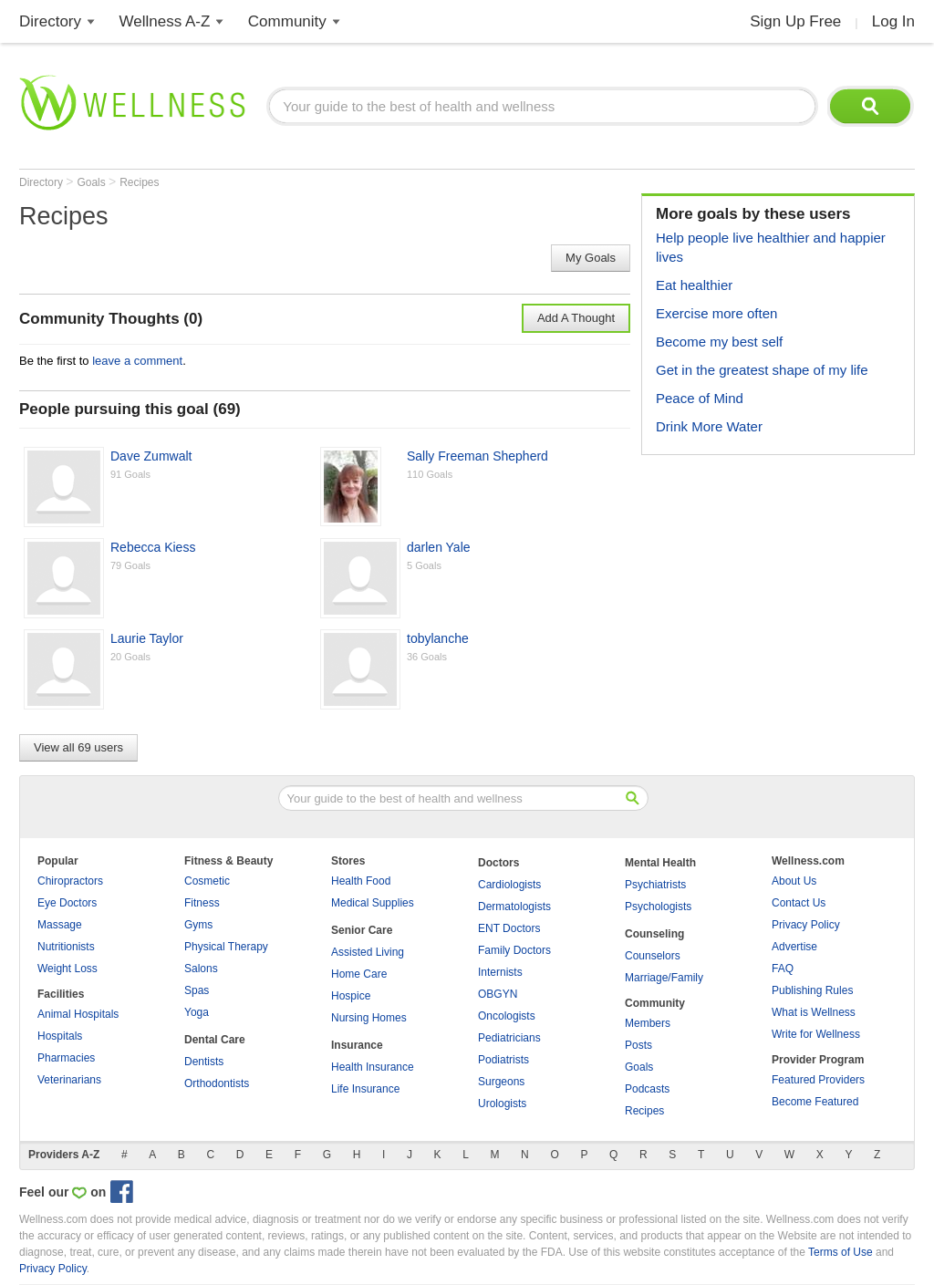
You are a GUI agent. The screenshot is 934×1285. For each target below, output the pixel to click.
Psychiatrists (655, 884)
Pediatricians (509, 1037)
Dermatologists (514, 906)
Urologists (502, 1103)
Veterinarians (69, 1079)
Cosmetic (207, 881)
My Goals (591, 257)
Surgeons (501, 1081)
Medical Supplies (372, 902)
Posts (638, 1045)
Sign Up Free (795, 21)
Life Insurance (365, 1089)
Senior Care (361, 930)
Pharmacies (66, 1058)
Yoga (196, 1012)
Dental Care (214, 1039)
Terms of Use (840, 1252)
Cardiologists (509, 884)
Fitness (202, 902)
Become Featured (815, 1101)
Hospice (350, 996)
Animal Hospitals (78, 1014)
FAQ (783, 968)
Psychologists (658, 906)
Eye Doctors (67, 902)
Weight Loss (67, 968)
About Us (794, 881)
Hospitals (59, 1036)
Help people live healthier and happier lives (771, 247)
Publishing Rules (812, 990)
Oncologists (506, 1016)
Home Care (359, 974)
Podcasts (647, 1089)
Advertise (794, 946)
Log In (893, 21)
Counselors (652, 955)
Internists (500, 972)
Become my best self (719, 341)
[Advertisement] (778, 583)
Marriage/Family (664, 977)
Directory (50, 21)
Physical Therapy (226, 946)
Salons (201, 968)
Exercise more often (716, 313)
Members (647, 1023)
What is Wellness (814, 1012)
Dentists (203, 1061)
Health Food (360, 881)
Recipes (139, 182)
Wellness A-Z (165, 21)
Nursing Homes (369, 1017)
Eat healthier (694, 285)
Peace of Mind (699, 398)
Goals (93, 182)
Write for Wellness (816, 1034)
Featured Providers (818, 1079)
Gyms (198, 924)
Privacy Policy (806, 924)
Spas (196, 990)
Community (287, 21)
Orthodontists (216, 1083)
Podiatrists (503, 1059)
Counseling (654, 933)
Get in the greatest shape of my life (762, 370)
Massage (59, 924)
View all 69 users (78, 747)
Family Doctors (514, 950)
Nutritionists (66, 946)
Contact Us (798, 902)
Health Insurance (372, 1067)
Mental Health (660, 862)
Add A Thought (576, 318)
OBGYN (497, 994)
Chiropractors (70, 881)
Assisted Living (367, 952)
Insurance (357, 1045)
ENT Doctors (509, 928)
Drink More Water (709, 426)
